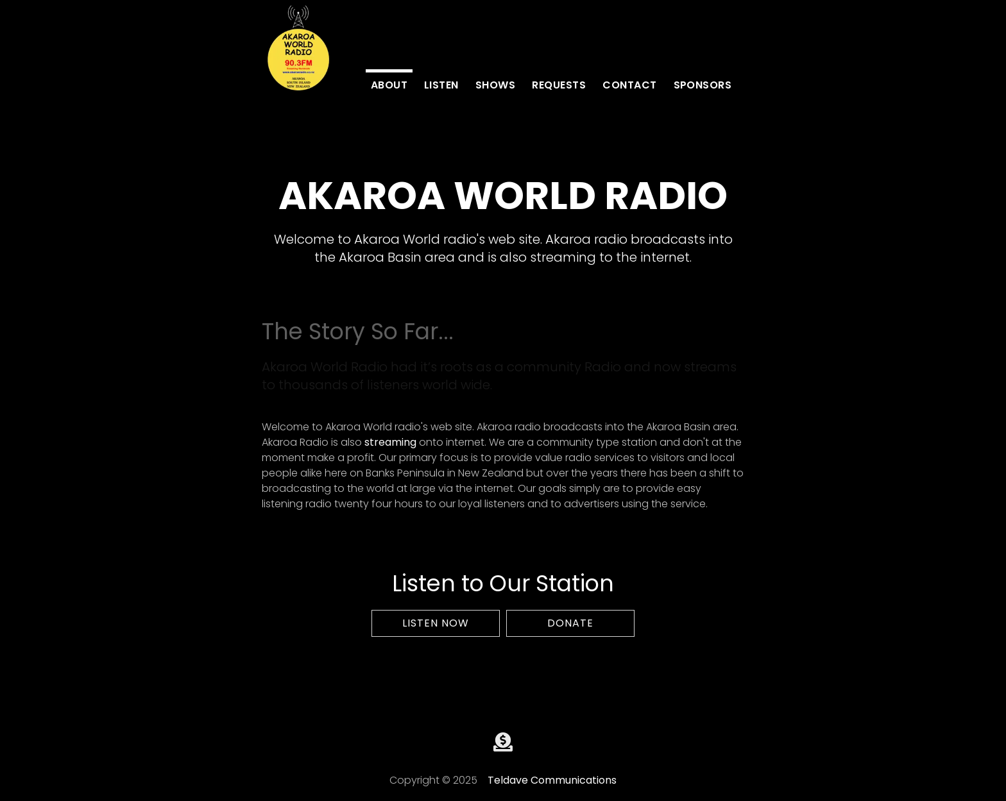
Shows (495, 85)
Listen (441, 85)
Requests (559, 85)
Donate (570, 623)
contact (629, 85)
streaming (390, 442)
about (389, 85)
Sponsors (703, 85)
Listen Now (435, 623)
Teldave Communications (552, 780)
